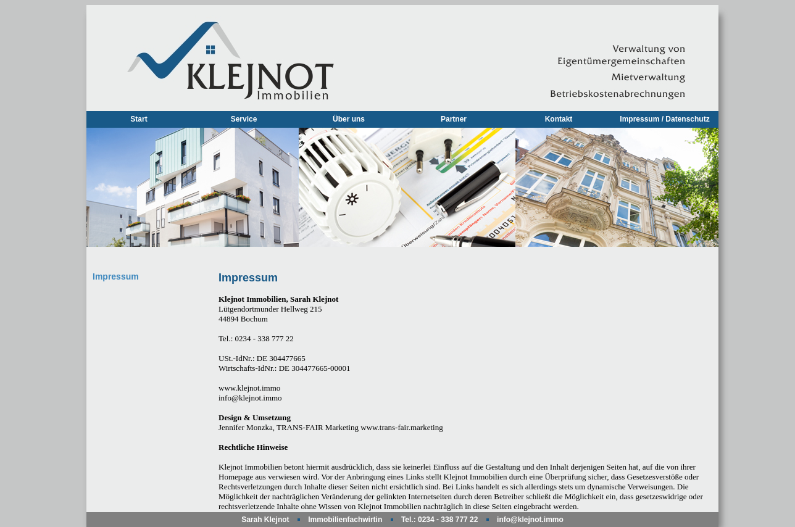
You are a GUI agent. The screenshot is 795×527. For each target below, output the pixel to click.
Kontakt (559, 119)
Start (138, 119)
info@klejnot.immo (250, 397)
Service (244, 119)
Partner (454, 119)
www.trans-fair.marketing (401, 427)
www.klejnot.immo (249, 387)
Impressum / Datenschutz (664, 119)
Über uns (349, 119)
